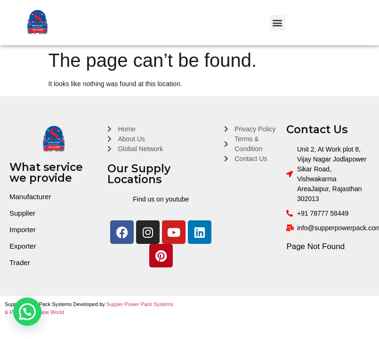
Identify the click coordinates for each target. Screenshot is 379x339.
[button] (277, 23)
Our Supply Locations (138, 174)
